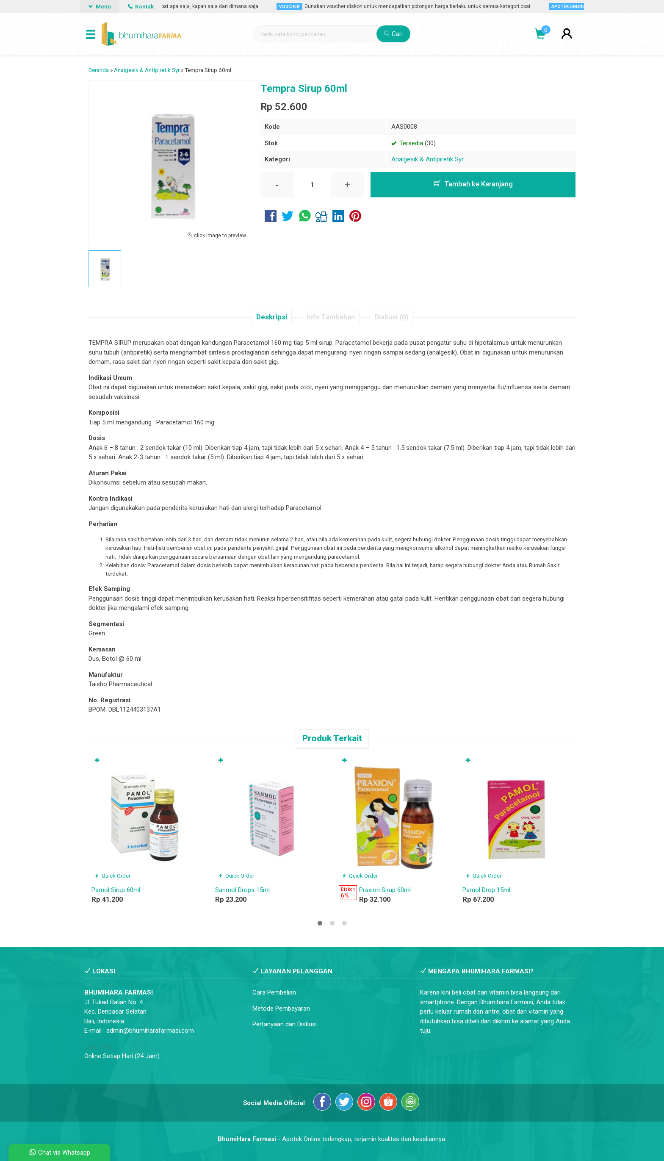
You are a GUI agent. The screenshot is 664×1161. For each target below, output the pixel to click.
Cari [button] (393, 34)
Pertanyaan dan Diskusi (284, 1024)
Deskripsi (271, 317)
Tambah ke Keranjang (473, 184)
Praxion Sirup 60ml (385, 890)
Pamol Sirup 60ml (115, 890)
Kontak (141, 6)
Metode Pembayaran (281, 1008)
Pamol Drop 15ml (486, 890)
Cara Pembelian (274, 992)
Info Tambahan (331, 317)
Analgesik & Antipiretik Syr (427, 159)
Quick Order (112, 875)
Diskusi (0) (391, 317)
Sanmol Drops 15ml (242, 890)
